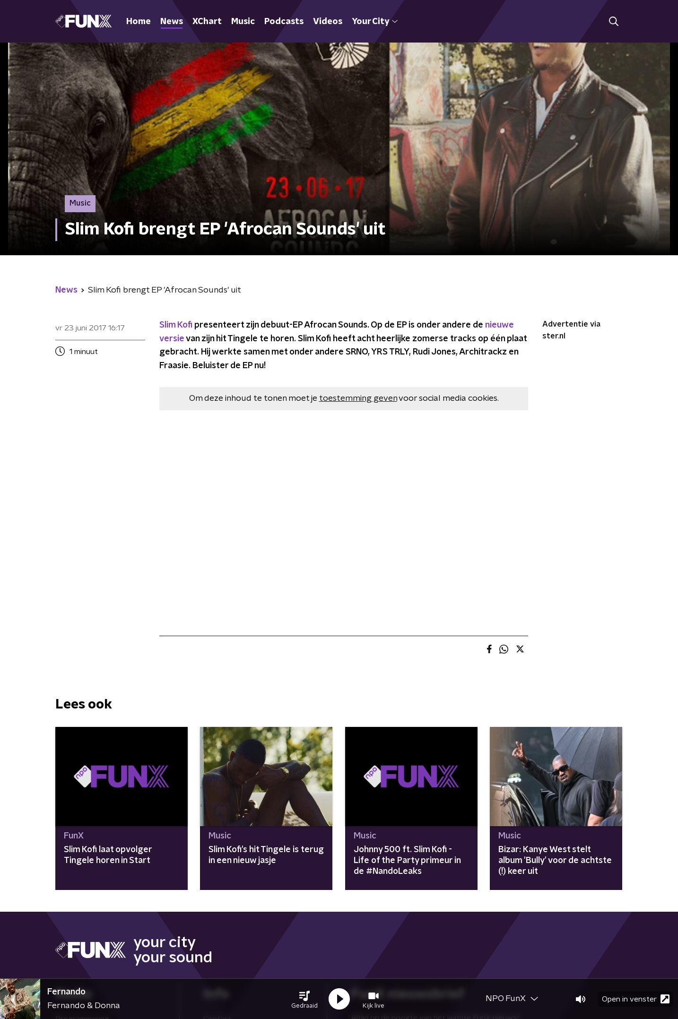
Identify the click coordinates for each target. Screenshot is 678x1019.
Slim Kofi (175, 325)
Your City (375, 21)
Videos (327, 21)
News (171, 21)
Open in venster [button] (635, 998)
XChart (207, 21)
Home (138, 21)
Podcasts (284, 21)
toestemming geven (358, 398)
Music (243, 21)
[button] (304, 999)
